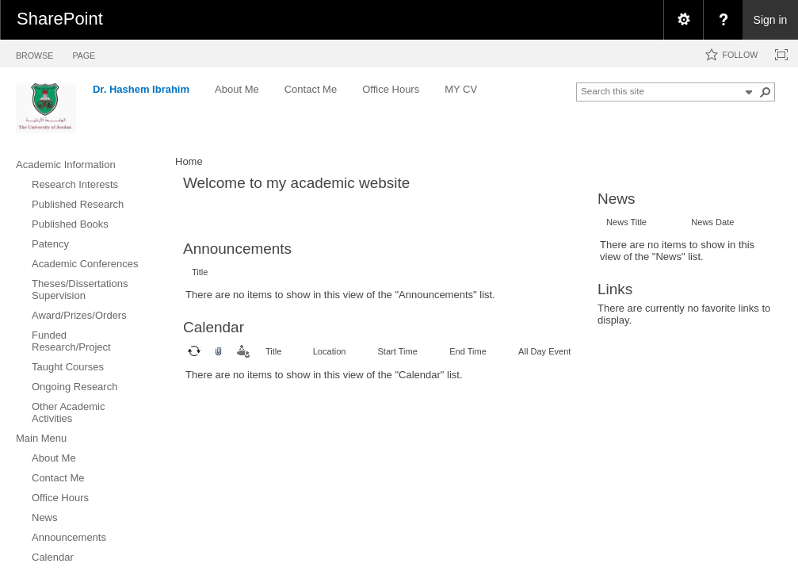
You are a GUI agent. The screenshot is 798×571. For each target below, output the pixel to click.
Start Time (397, 351)
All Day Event (544, 351)
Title (200, 272)
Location (329, 351)
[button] (765, 92)
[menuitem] (683, 20)
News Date (712, 222)
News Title (626, 222)
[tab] (34, 53)
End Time (468, 351)
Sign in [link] (771, 19)
